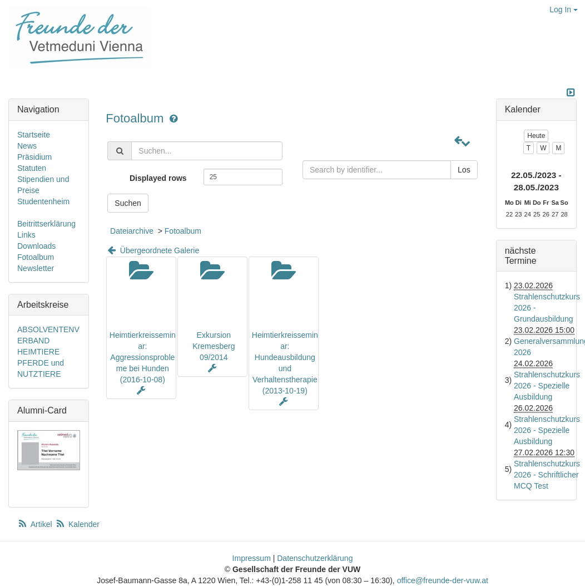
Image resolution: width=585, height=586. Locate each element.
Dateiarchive (131, 230)
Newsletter (35, 268)
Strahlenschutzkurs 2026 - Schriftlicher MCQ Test (547, 474)
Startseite (33, 134)
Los (464, 169)
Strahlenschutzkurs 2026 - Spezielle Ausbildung (547, 385)
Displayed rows (158, 178)
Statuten (31, 168)
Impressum (251, 558)
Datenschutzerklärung (315, 558)
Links (26, 234)
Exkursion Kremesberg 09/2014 (213, 346)
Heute (536, 136)
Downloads (36, 246)
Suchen (128, 203)
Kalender (77, 524)
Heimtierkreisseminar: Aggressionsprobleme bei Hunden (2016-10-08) (143, 357)
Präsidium (34, 156)
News (27, 145)
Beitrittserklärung (46, 223)
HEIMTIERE (38, 351)
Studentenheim (43, 201)
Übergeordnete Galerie (152, 250)
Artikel (35, 524)
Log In (563, 9)
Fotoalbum (136, 118)
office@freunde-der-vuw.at (442, 580)
